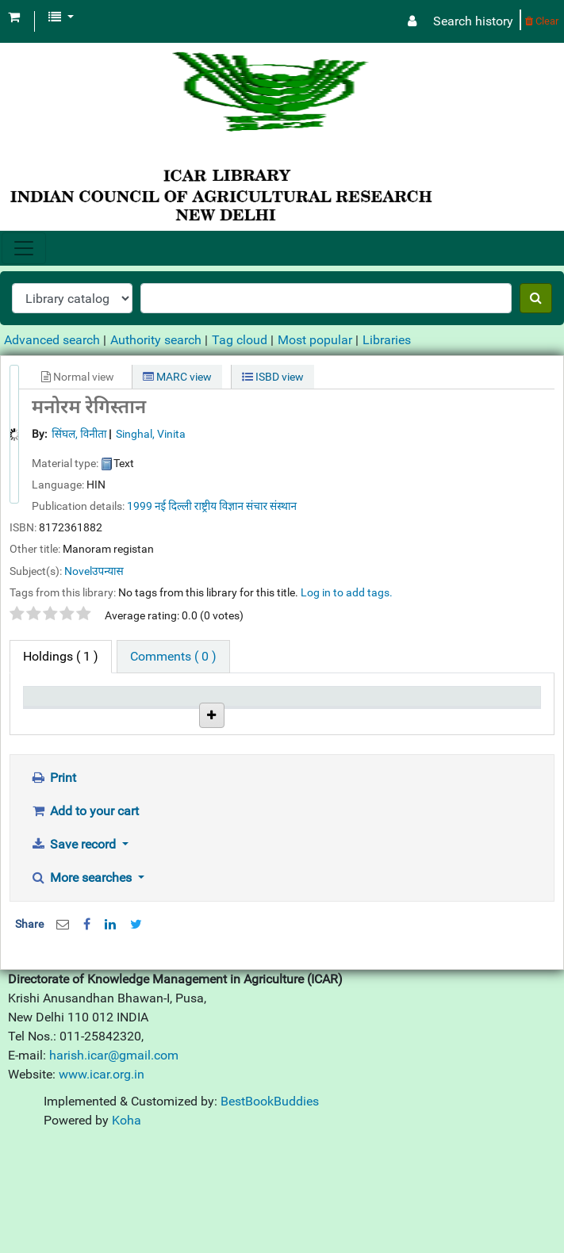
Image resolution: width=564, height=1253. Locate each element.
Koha (126, 1231)
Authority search (155, 339)
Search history (473, 21)
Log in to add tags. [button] (347, 592)
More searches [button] (82, 988)
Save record (74, 955)
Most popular (315, 339)
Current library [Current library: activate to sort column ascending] (138, 711)
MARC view (177, 376)
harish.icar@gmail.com (113, 1166)
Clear (541, 21)
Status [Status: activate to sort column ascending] (308, 719)
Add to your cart (84, 921)
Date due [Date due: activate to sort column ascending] (400, 719)
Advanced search (52, 339)
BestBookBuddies (270, 1212)
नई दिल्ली (173, 506)
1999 (139, 506)
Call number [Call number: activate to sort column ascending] (234, 719)
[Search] (536, 298)
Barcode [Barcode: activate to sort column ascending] (484, 719)
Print (53, 888)
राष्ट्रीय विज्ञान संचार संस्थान (245, 506)
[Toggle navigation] (24, 248)
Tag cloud (239, 339)
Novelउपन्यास (94, 571)
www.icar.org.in (101, 1185)
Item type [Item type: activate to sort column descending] (56, 719)
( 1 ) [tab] (60, 656)
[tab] (173, 656)
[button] (14, 17)
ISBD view (273, 376)
